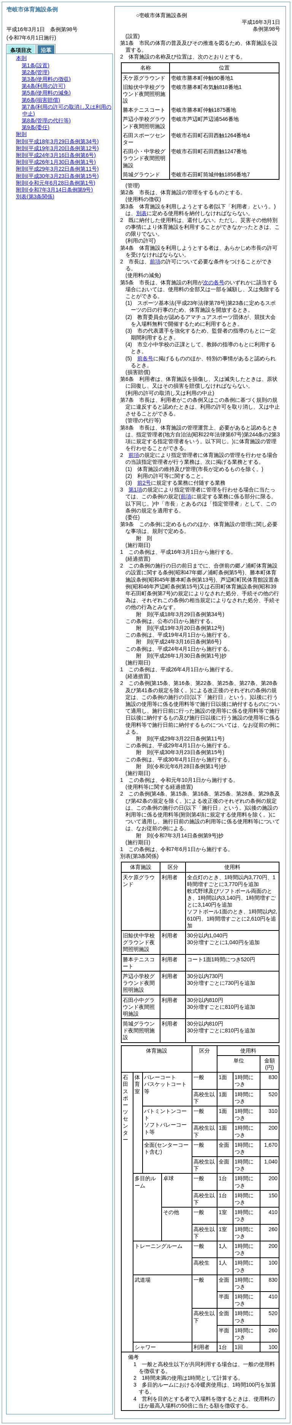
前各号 (145, 358)
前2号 (144, 483)
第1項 (135, 490)
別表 (141, 213)
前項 (155, 261)
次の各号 (213, 282)
